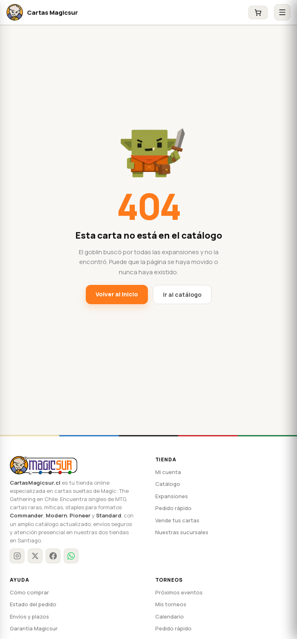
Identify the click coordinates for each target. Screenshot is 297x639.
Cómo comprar (27, 584)
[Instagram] (17, 547)
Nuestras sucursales (179, 532)
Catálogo (165, 484)
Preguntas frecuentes (35, 633)
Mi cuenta (166, 472)
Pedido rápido (171, 508)
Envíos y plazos (28, 608)
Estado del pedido (31, 596)
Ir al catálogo (180, 294)
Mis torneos (169, 596)
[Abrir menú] (282, 12)
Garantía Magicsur (32, 620)
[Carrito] (258, 12)
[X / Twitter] (35, 547)
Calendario (168, 608)
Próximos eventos (176, 584)
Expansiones (170, 496)
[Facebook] (53, 547)
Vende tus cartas (175, 520)
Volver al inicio (118, 294)
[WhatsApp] (71, 547)
